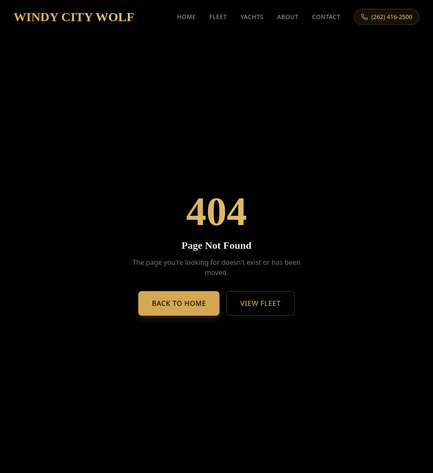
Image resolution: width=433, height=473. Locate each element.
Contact (326, 17)
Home (186, 17)
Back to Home (179, 303)
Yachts (252, 17)
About (288, 17)
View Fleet (260, 303)
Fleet (218, 17)
